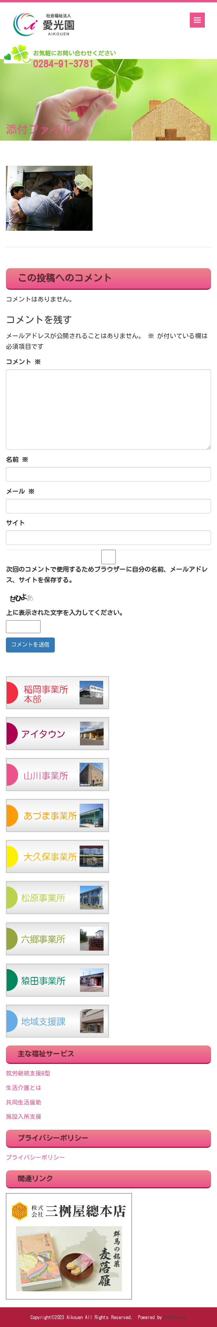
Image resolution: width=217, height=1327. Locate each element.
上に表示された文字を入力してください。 (66, 613)
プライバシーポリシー (35, 1157)
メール (20, 491)
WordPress (175, 1317)
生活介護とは (23, 1088)
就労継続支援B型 (28, 1073)
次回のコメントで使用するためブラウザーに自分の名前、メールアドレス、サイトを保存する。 (107, 574)
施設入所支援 (23, 1116)
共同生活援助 (23, 1102)
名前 (17, 459)
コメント (23, 362)
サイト (15, 523)
